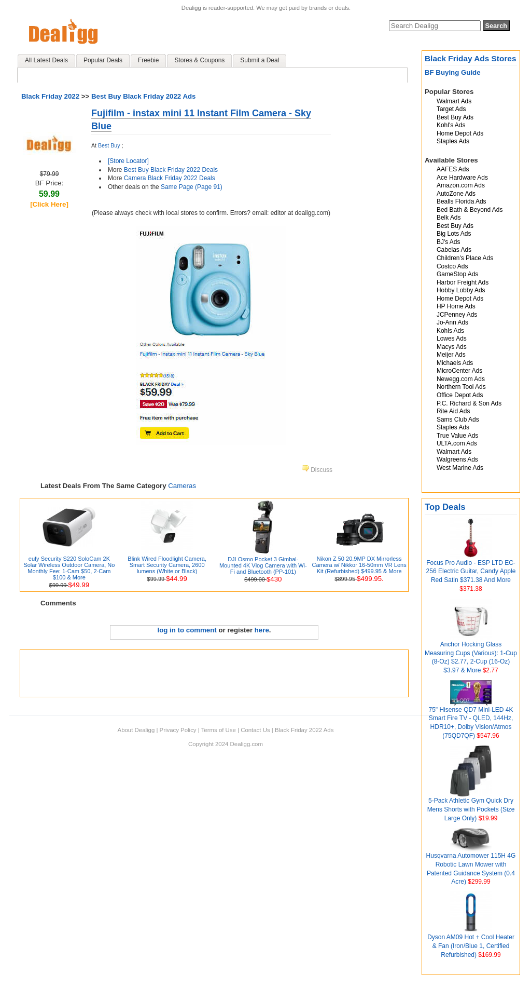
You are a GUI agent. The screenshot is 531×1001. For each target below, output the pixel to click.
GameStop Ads (457, 274)
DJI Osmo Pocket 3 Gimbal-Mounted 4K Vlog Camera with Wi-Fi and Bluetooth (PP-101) (263, 565)
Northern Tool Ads (461, 386)
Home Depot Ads (460, 133)
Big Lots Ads (454, 233)
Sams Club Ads (458, 419)
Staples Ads (453, 141)
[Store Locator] (128, 161)
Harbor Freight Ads (462, 282)
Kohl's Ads (451, 125)
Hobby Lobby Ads (461, 290)
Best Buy (109, 145)
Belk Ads (448, 217)
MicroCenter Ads (459, 370)
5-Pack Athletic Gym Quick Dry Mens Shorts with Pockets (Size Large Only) (471, 809)
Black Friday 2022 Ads (304, 730)
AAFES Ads (453, 169)
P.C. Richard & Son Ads (469, 403)
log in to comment (187, 630)
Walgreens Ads (457, 459)
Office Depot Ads (460, 395)
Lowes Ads (452, 338)
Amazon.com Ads (461, 185)
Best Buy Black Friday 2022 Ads (143, 96)
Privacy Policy (178, 730)
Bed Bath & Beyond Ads (469, 209)
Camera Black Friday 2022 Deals (169, 178)
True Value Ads (457, 435)
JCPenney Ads (457, 314)
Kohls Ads (450, 330)
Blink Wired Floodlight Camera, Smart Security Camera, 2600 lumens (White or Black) (167, 565)
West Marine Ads (460, 467)
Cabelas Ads (454, 249)
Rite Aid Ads (453, 411)
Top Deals (445, 507)
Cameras (182, 486)
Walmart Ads (454, 101)
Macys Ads (452, 346)
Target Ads (451, 109)
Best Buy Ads (455, 117)
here (262, 630)
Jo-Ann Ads (452, 322)
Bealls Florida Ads (461, 201)
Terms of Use (218, 730)
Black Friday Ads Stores (470, 58)
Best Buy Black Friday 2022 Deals (171, 169)
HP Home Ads (456, 306)
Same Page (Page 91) (191, 187)
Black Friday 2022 (50, 96)
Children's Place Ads (465, 258)
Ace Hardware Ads (462, 177)
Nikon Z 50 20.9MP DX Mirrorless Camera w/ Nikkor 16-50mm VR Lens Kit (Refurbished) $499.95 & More (359, 565)
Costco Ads (452, 266)
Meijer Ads (451, 354)
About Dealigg (136, 730)
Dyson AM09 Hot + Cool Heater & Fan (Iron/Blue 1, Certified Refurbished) (470, 946)
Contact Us (255, 730)
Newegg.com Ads (461, 379)
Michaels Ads (455, 363)
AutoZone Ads (456, 193)
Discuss (316, 470)
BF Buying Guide (453, 72)
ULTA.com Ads (457, 443)
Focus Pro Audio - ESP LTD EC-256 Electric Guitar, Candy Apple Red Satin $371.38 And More (471, 571)
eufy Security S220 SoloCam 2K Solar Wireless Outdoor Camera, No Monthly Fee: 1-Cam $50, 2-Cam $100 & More (69, 568)
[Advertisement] (214, 673)
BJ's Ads (448, 242)
